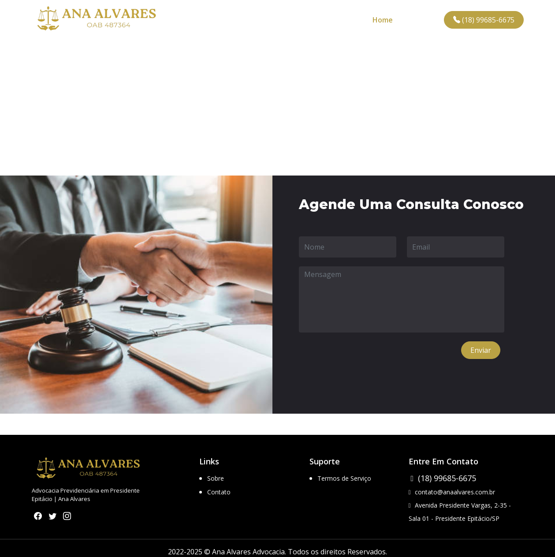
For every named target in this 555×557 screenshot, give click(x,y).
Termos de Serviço (344, 478)
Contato (422, 20)
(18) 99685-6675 (483, 20)
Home (382, 20)
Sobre (215, 478)
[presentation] (366, 358)
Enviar (480, 350)
